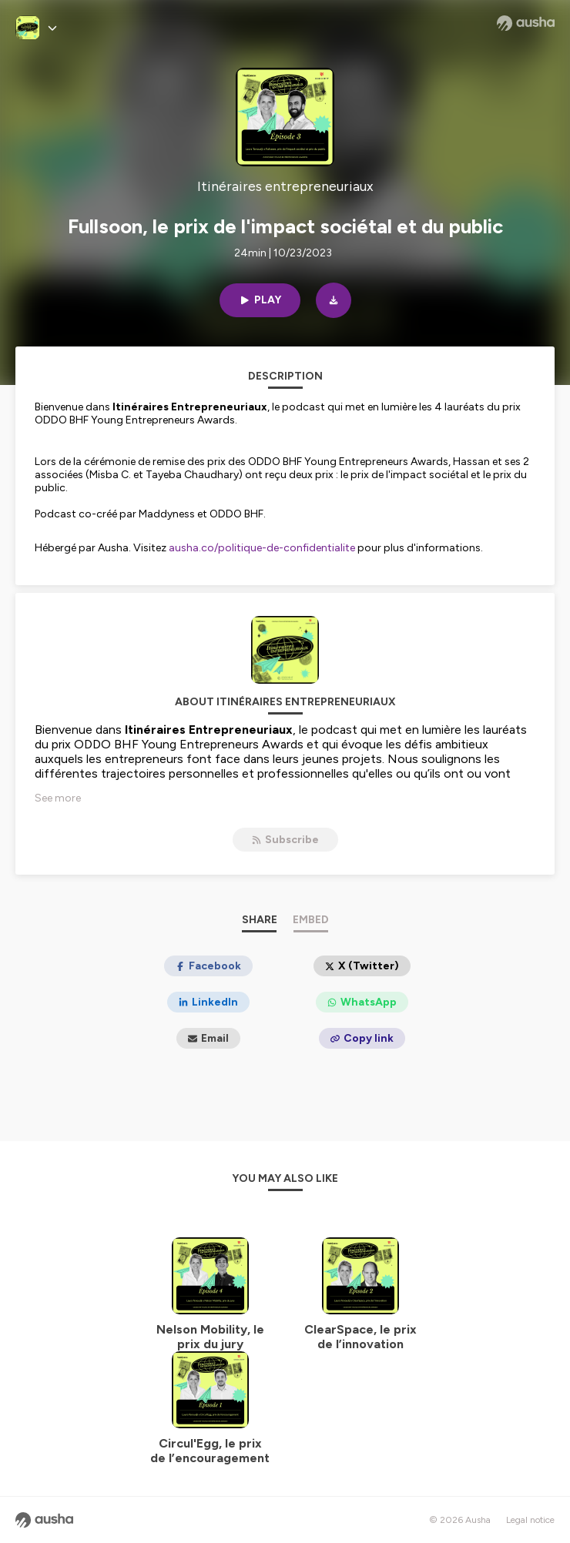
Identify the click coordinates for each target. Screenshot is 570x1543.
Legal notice (530, 1520)
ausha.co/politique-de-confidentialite (262, 547)
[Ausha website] (526, 23)
